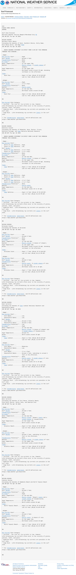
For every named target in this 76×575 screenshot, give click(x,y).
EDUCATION (48, 7)
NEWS (56, 7)
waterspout (20, 117)
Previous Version (19, 16)
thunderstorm (11, 117)
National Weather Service (19, 567)
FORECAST (11, 7)
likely (38, 112)
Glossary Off (43, 16)
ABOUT (69, 7)
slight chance (38, 65)
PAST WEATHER (21, 7)
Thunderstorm (6, 60)
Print (31, 16)
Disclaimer (40, 564)
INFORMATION (38, 7)
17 (25, 18)
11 (16, 18)
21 (31, 18)
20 (30, 18)
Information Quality (42, 565)
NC (36, 34)
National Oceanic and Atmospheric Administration (25, 565)
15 (22, 18)
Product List (36, 16)
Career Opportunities (62, 568)
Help (39, 567)
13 (19, 18)
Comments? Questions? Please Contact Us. (23, 573)
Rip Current (6, 56)
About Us (59, 567)
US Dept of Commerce (18, 564)
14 (20, 18)
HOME (4, 7)
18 (27, 18)
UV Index (5, 62)
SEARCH (62, 7)
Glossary (40, 568)
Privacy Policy (60, 564)
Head (22, 45)
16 (23, 18)
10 (14, 18)
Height (8, 58)
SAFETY (30, 7)
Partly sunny (26, 87)
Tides (4, 73)
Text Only (26, 16)
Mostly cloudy (26, 65)
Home (2, 16)
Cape (19, 131)
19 (28, 18)
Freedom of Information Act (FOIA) (65, 565)
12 (17, 18)
